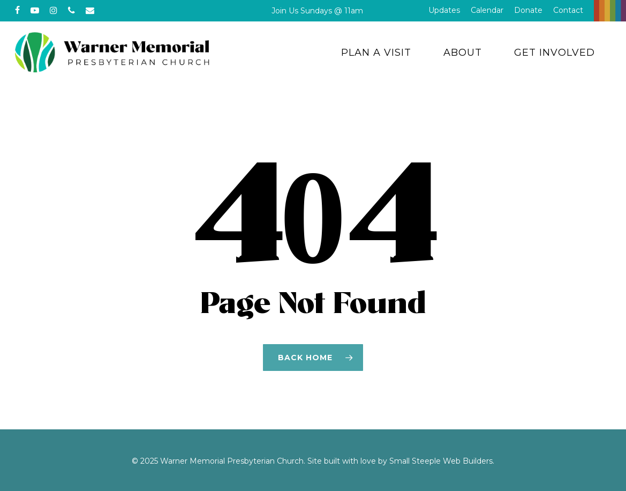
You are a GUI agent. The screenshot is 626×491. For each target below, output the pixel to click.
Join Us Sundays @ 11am (317, 11)
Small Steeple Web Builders (441, 461)
